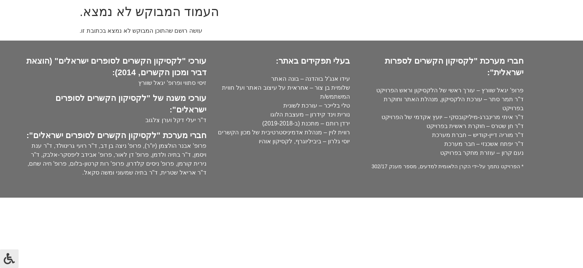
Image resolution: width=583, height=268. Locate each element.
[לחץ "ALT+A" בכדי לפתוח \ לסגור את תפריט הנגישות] (9, 258)
